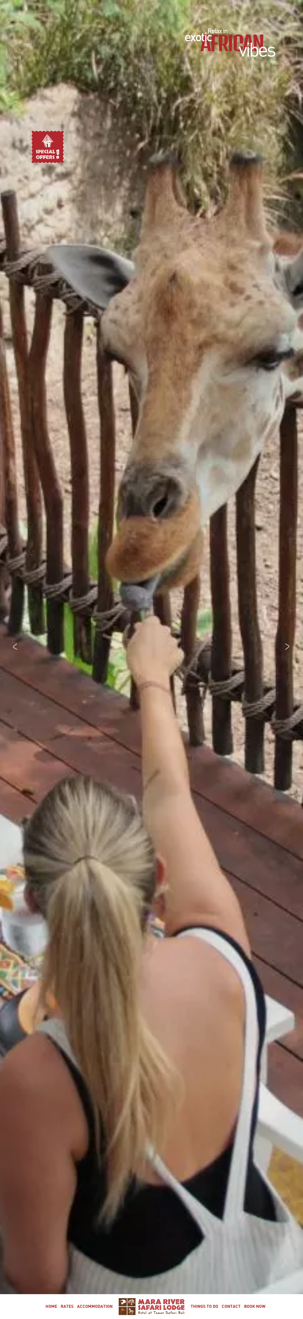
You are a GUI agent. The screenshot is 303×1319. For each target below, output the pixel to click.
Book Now (254, 1306)
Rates (67, 1306)
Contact (231, 1306)
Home (51, 1306)
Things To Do (204, 1306)
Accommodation (95, 1306)
